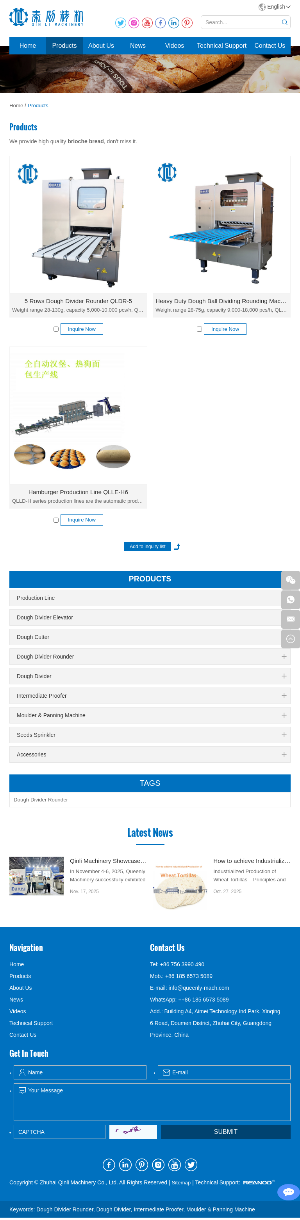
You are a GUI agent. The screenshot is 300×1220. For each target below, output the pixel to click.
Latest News (150, 835)
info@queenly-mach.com (198, 990)
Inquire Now (81, 330)
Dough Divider (151, 678)
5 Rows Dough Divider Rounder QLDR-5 (78, 301)
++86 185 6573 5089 (203, 1002)
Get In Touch (28, 1056)
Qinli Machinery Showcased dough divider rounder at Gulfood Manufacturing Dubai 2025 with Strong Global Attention (108, 863)
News (138, 45)
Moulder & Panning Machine (151, 717)
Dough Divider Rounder (151, 658)
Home (28, 45)
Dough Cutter (151, 639)
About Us (101, 45)
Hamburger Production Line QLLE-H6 (78, 492)
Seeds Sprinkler (151, 737)
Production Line (151, 600)
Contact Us (269, 45)
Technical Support (221, 45)
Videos (174, 45)
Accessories (151, 756)
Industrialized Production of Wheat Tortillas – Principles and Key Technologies (251, 883)
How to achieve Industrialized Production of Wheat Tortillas (252, 863)
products (150, 581)
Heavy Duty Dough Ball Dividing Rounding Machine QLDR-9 (221, 301)
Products (64, 45)
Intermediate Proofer (151, 698)
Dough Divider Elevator (151, 619)
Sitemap (181, 1185)
